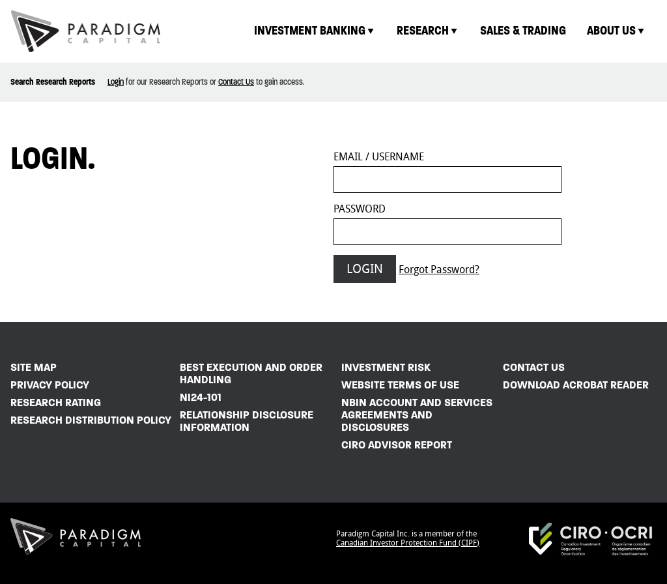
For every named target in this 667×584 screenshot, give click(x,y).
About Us (616, 30)
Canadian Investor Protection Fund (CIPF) (407, 543)
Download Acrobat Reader (576, 385)
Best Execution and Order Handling (251, 373)
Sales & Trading (523, 30)
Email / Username (379, 157)
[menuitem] (315, 31)
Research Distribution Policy (90, 420)
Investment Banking (315, 30)
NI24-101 (200, 397)
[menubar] (450, 31)
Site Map (33, 367)
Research (428, 30)
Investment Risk (386, 367)
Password (360, 209)
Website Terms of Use (400, 385)
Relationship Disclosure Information (246, 421)
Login (115, 81)
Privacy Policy (49, 385)
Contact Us (236, 81)
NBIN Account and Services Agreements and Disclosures (416, 414)
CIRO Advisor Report (396, 445)
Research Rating (55, 402)
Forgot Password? (439, 269)
